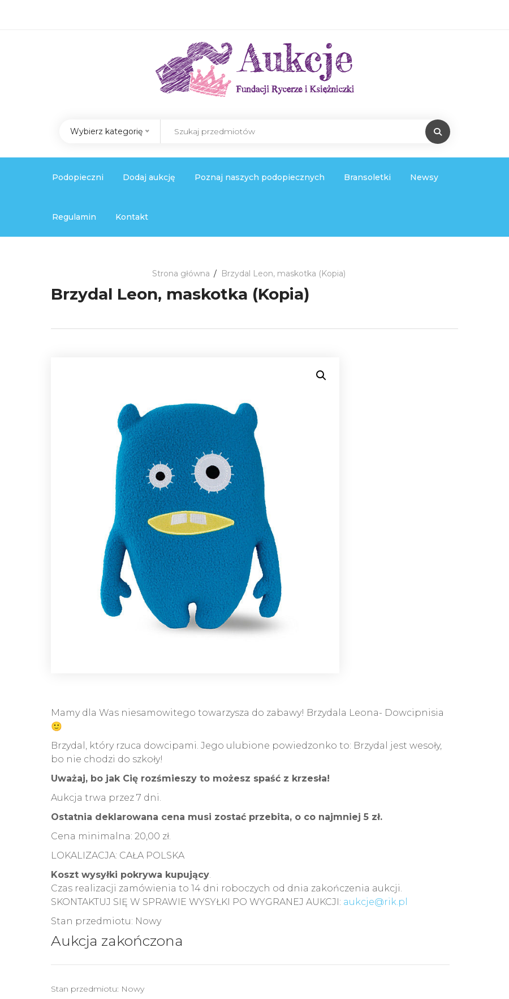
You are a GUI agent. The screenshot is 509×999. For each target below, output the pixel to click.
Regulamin (74, 217)
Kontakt (131, 217)
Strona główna (181, 273)
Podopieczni (77, 177)
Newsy (424, 177)
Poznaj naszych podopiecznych (260, 177)
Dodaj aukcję (149, 177)
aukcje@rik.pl (375, 901)
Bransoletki (367, 177)
